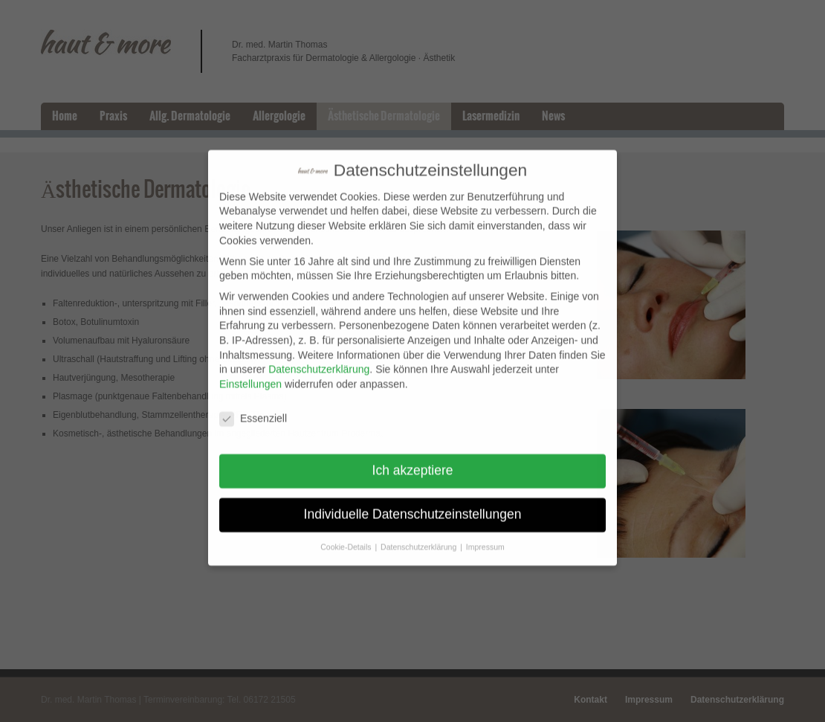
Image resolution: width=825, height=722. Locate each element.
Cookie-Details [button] (346, 538)
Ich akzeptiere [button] (412, 461)
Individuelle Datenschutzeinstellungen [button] (413, 505)
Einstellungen (250, 375)
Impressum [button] (485, 538)
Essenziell (253, 409)
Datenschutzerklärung (318, 361)
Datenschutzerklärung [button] (420, 538)
